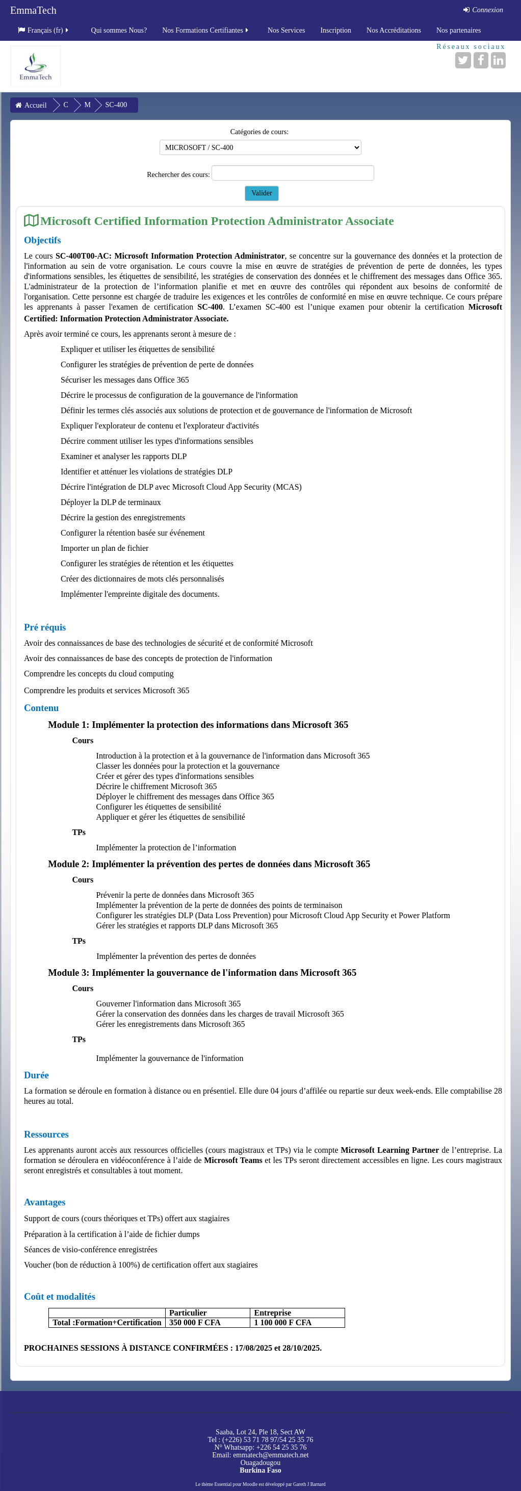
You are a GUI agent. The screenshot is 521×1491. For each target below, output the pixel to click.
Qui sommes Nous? (119, 30)
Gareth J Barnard (309, 1484)
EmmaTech (33, 10)
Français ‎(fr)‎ (44, 30)
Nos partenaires (458, 30)
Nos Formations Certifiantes (206, 30)
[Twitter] (463, 60)
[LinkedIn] (498, 60)
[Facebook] (481, 60)
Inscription (335, 30)
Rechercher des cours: (179, 175)
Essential (223, 1484)
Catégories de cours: (259, 132)
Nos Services (286, 30)
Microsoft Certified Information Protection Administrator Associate (217, 220)
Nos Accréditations (394, 30)
